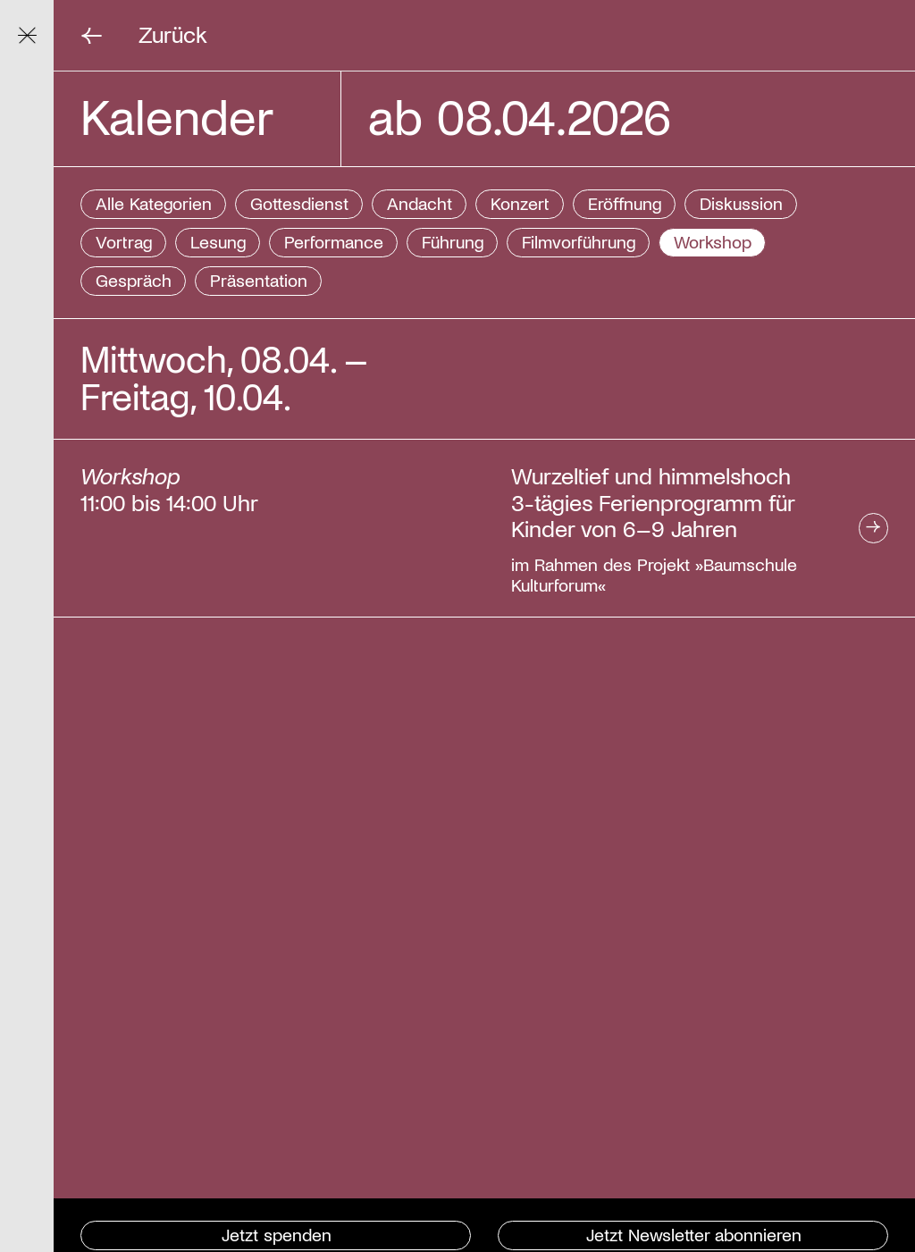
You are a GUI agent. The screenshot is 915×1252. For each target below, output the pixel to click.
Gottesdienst (299, 203)
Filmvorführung (578, 241)
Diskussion (741, 203)
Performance (333, 241)
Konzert (520, 203)
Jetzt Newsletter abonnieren (694, 1234)
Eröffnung (624, 203)
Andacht (419, 203)
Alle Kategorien (154, 203)
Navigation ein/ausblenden (36, 34)
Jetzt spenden (277, 1234)
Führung (452, 241)
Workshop (712, 241)
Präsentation (258, 279)
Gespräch (134, 279)
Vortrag (124, 241)
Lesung (218, 241)
